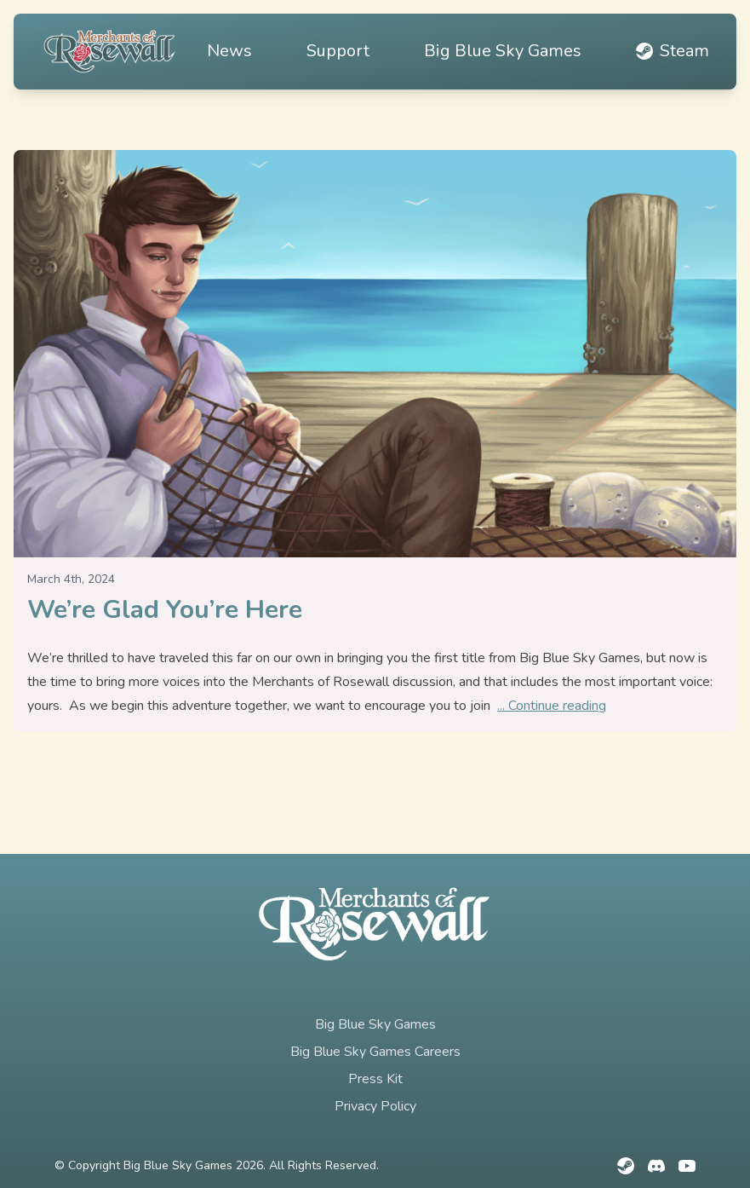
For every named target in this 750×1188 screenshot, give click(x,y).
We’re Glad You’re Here (164, 609)
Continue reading (557, 705)
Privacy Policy (375, 1106)
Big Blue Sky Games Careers (375, 1051)
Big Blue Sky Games (502, 50)
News (229, 50)
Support (337, 50)
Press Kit (375, 1079)
